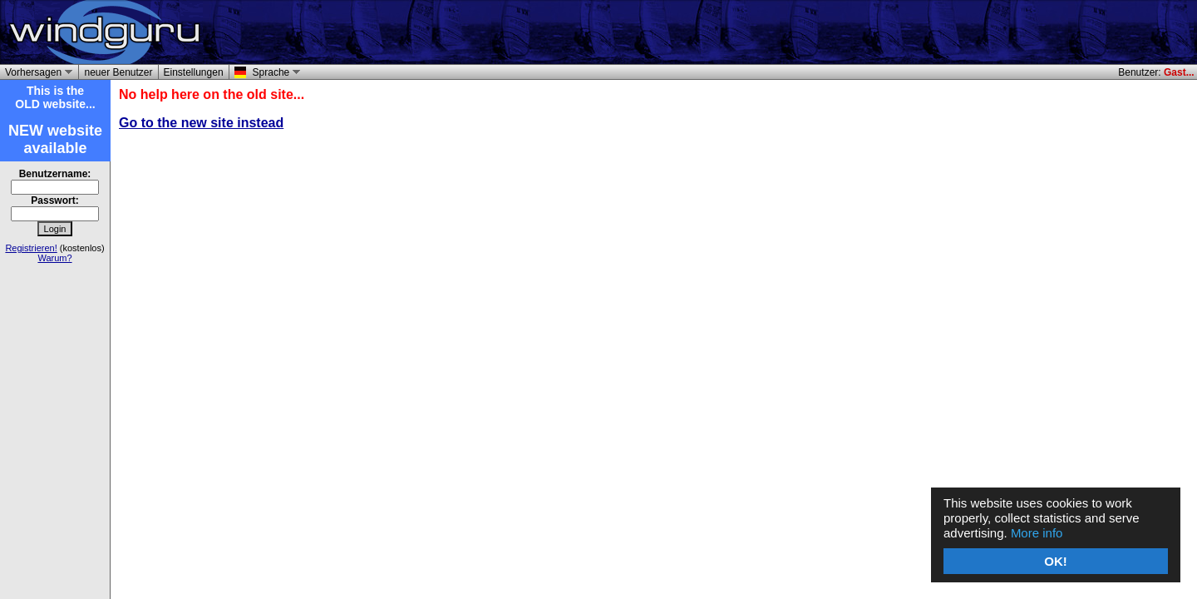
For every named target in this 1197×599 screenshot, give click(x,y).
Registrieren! (31, 248)
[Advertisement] (999, 32)
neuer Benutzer (118, 72)
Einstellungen (194, 72)
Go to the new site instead (201, 123)
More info (1037, 533)
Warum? (54, 258)
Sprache (274, 72)
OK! (1055, 561)
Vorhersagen (36, 72)
